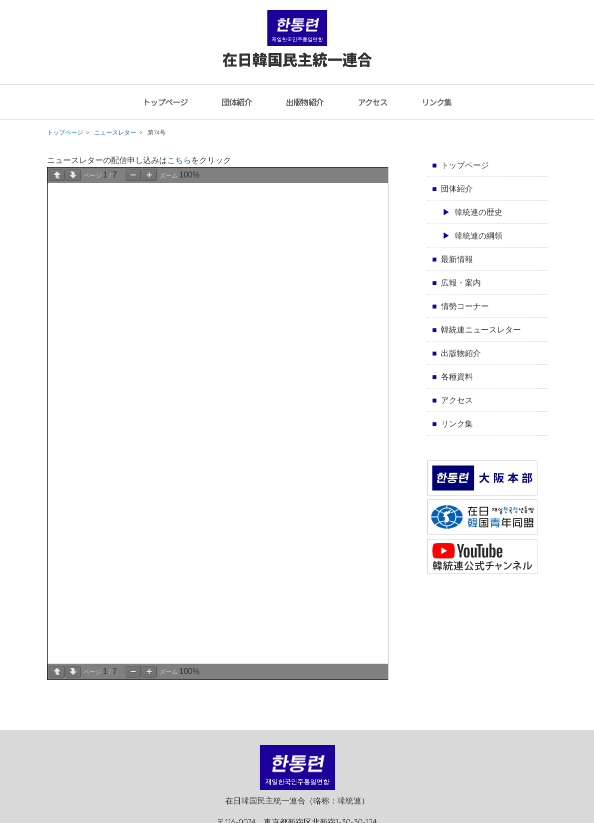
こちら (179, 160)
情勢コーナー (465, 306)
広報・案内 (461, 283)
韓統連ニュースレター (481, 329)
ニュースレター (115, 132)
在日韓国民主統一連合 (297, 49)
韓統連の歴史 (478, 212)
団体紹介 (237, 102)
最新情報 (457, 259)
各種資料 (457, 377)
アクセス (372, 102)
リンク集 (436, 102)
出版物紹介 (304, 102)
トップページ (165, 102)
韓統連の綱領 (478, 235)
